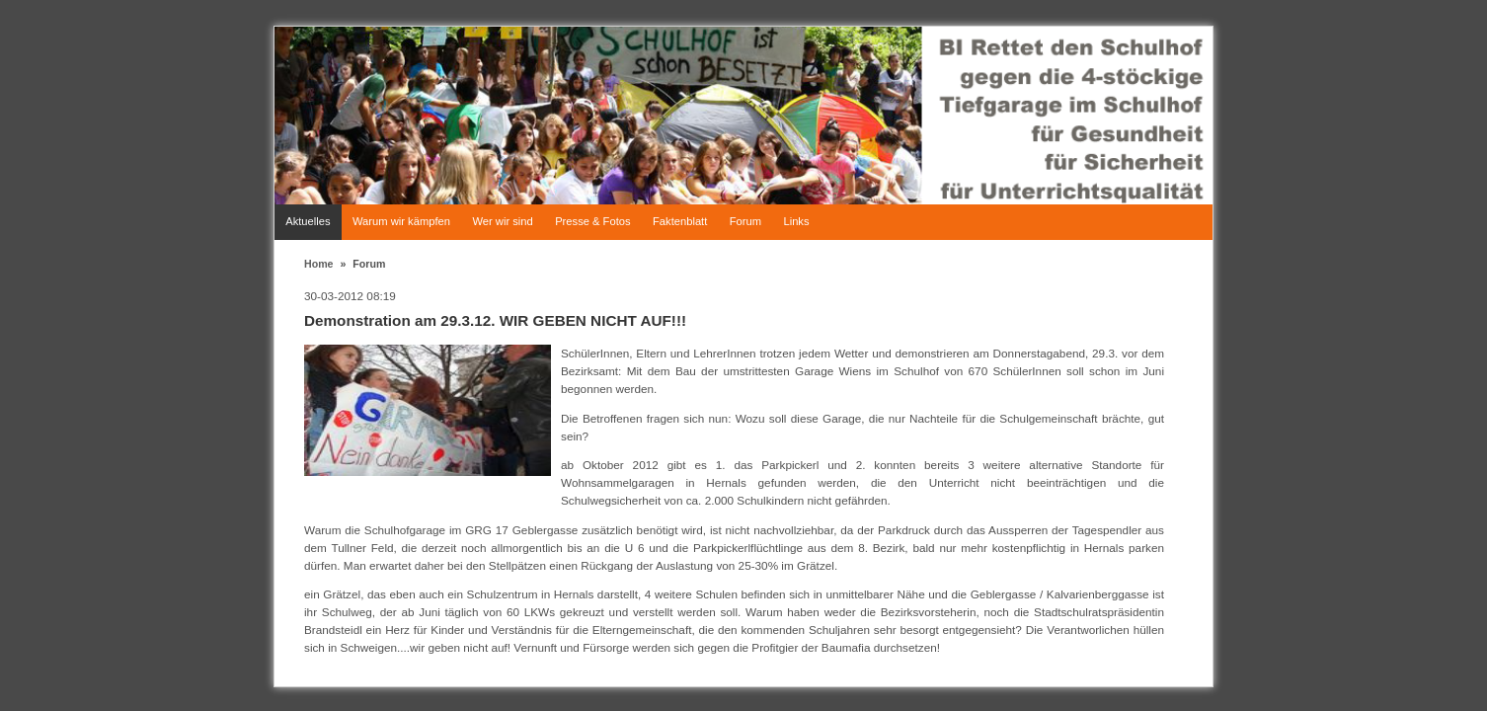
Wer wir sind (502, 221)
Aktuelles (307, 221)
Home (319, 264)
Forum (745, 221)
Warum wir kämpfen (401, 221)
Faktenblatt (680, 221)
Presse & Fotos (592, 221)
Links (796, 221)
